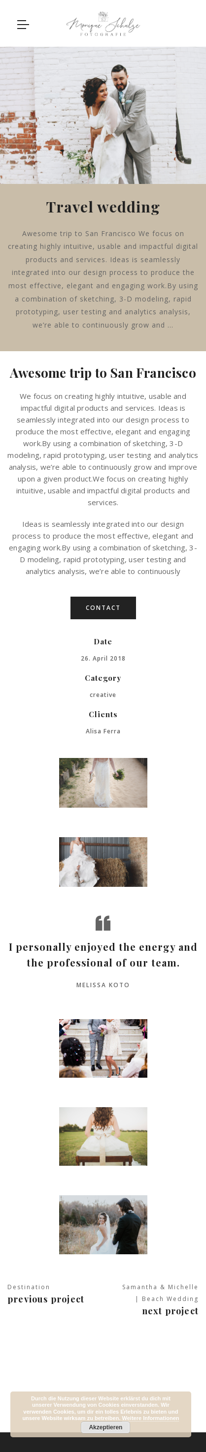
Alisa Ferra (103, 729)
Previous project (45, 1296)
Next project (170, 1308)
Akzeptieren (105, 1427)
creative (103, 692)
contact (103, 605)
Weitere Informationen (150, 1418)
